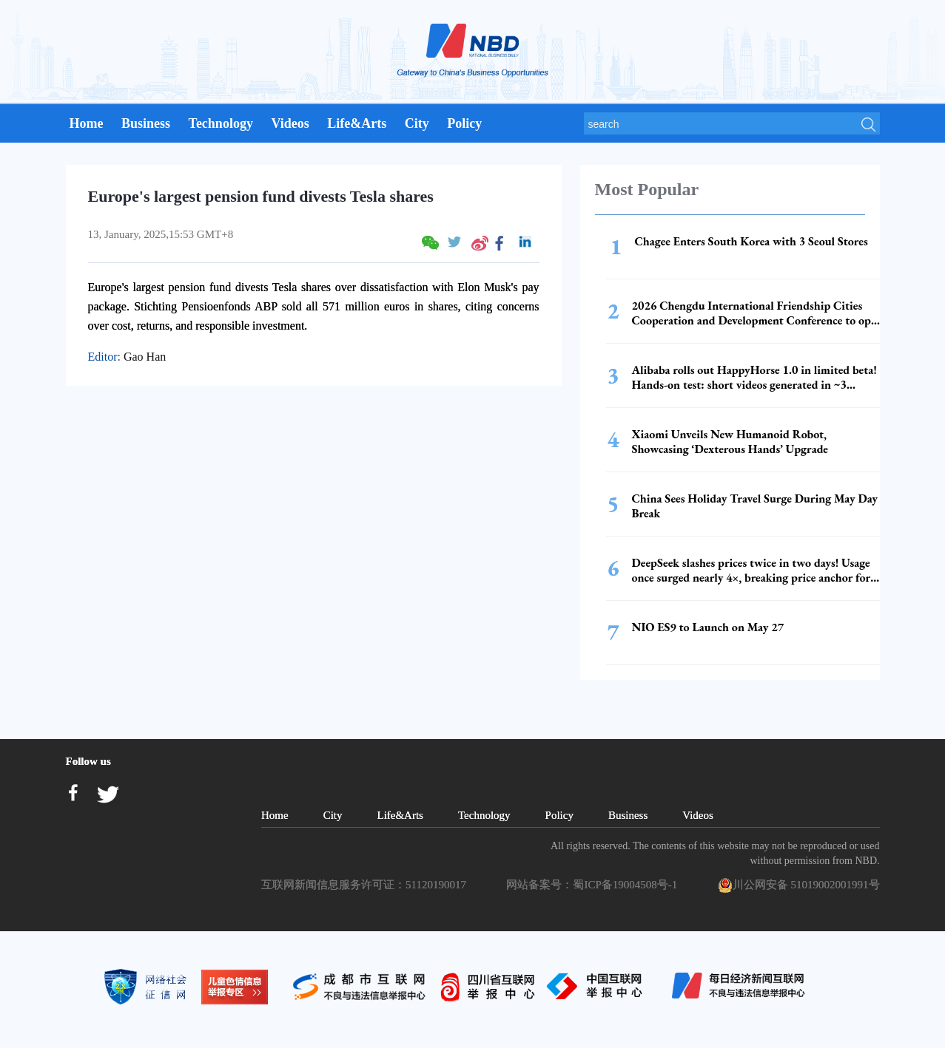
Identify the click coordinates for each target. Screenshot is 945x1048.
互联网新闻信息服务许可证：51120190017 (366, 885)
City (417, 123)
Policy (464, 123)
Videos (290, 123)
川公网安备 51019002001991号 (799, 885)
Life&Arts (356, 123)
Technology (221, 123)
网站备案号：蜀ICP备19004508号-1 (594, 885)
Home (87, 123)
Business (145, 123)
